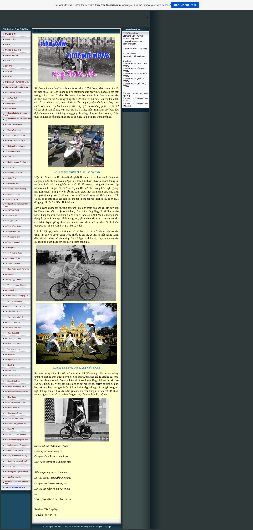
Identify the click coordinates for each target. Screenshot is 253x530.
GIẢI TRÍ (8, 66)
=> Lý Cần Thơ (11, 221)
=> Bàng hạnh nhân (12, 194)
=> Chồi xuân (10, 370)
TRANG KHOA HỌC (13, 50)
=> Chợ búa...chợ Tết (13, 173)
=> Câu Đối (9, 274)
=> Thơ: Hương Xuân (13, 253)
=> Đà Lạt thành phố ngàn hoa (17, 445)
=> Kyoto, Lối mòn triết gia (15, 434)
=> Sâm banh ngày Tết (14, 317)
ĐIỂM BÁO (9, 71)
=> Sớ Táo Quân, (12, 98)
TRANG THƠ (10, 61)
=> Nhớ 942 (9, 365)
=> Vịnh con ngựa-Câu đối (15, 285)
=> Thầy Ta (9, 167)
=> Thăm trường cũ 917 (14, 242)
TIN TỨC (8, 45)
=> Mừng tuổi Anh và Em (15, 306)
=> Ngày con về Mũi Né (14, 450)
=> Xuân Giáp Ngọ (12, 381)
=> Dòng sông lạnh (12, 237)
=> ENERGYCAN (12, 210)
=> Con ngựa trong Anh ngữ (16, 461)
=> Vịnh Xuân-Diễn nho (14, 125)
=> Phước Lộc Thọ (12, 231)
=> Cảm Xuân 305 (12, 333)
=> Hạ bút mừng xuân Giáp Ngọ (17, 162)
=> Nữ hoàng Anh (12, 183)
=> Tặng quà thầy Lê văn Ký (16, 456)
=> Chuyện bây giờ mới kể (15, 424)
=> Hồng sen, (10, 354)
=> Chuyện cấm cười (13, 328)
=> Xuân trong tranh (13, 338)
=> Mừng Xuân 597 (12, 322)
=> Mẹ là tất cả (10, 290)
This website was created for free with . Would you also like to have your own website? (126, 5)
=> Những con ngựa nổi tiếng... (17, 472)
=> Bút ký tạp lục (11, 199)
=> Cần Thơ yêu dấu (13, 477)
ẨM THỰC (9, 77)
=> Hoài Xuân (10, 397)
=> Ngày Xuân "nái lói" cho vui (17, 269)
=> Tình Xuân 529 (12, 157)
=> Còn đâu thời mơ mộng (15, 189)
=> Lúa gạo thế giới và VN (15, 402)
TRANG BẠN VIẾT (12, 55)
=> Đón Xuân (10, 103)
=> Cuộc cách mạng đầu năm (16, 440)
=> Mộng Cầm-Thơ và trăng (16, 135)
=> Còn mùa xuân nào (13, 413)
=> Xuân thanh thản (12, 376)
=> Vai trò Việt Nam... (13, 264)
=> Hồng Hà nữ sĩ (12, 247)
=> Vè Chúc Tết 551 (13, 258)
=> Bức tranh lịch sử (13, 312)
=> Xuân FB (9, 429)
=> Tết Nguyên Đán (12, 151)
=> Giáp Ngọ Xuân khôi (14, 280)
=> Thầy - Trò (10, 466)
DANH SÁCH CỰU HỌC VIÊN (17, 82)
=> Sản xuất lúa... (12, 215)
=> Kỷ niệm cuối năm (13, 301)
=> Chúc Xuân (10, 109)
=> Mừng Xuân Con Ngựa (15, 141)
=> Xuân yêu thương (13, 130)
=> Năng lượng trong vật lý (15, 386)
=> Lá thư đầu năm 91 (13, 93)
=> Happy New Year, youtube (16, 392)
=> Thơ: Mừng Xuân (13, 226)
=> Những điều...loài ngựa (15, 146)
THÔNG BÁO (10, 39)
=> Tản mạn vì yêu (12, 349)
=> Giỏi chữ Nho (11, 178)
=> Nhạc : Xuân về (12, 408)
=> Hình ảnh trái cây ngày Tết (16, 296)
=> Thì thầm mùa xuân (14, 418)
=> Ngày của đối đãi (13, 360)
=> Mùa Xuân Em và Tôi (14, 344)
